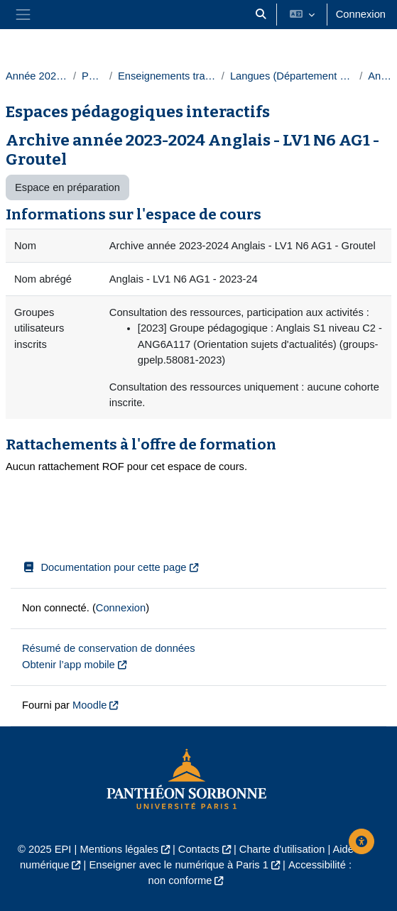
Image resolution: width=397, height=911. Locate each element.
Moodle (89, 705)
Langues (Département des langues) (292, 76)
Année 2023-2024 (36, 76)
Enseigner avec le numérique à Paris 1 (178, 865)
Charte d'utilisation (282, 849)
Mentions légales (119, 849)
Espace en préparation (67, 187)
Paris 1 (93, 76)
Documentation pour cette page (104, 567)
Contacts (198, 849)
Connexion (361, 14)
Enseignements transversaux (167, 76)
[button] (260, 14)
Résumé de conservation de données (108, 648)
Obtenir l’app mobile (68, 664)
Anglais (379, 76)
